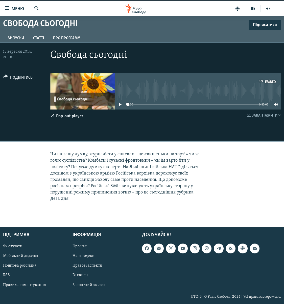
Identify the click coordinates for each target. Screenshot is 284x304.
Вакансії (80, 275)
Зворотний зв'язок (89, 285)
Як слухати (12, 246)
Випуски (16, 38)
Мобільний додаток (20, 256)
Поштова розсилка (19, 266)
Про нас (80, 246)
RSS (6, 275)
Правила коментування (24, 285)
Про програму (66, 38)
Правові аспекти (87, 266)
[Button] (18, 78)
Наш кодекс (83, 256)
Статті (38, 38)
